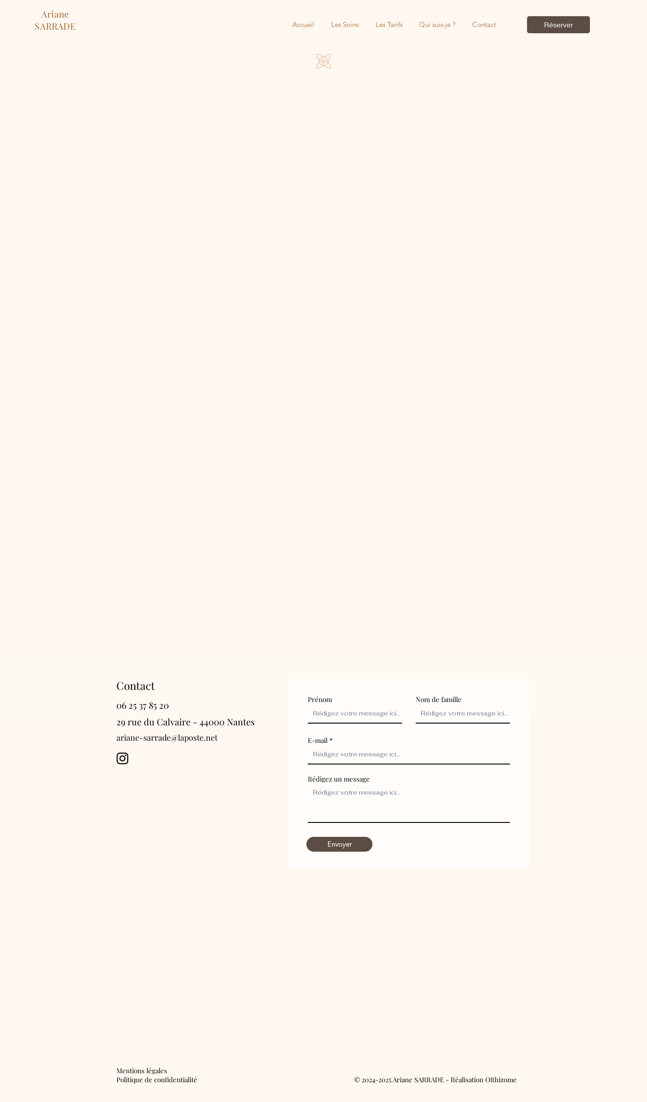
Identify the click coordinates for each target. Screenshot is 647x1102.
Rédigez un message (339, 779)
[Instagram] (122, 758)
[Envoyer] (339, 844)
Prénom (320, 699)
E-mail (318, 740)
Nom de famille (438, 699)
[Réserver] (558, 24)
